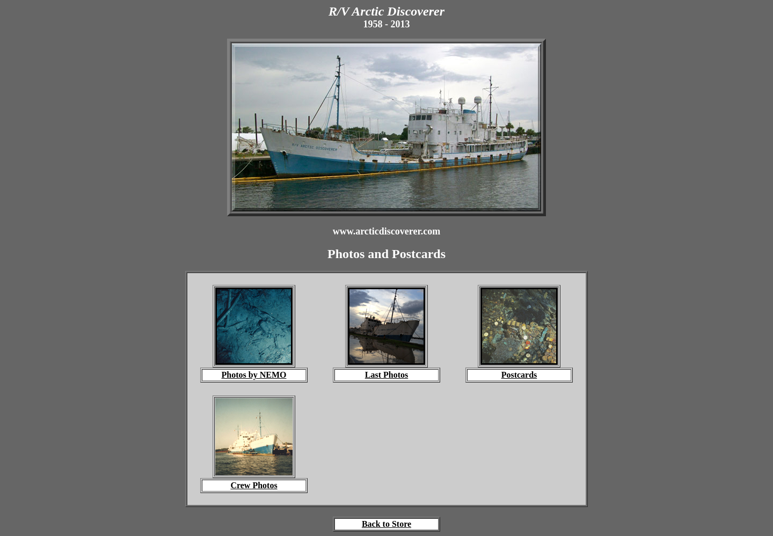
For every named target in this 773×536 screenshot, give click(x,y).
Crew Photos (253, 485)
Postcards (519, 374)
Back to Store (386, 523)
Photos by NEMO (254, 374)
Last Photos (386, 374)
